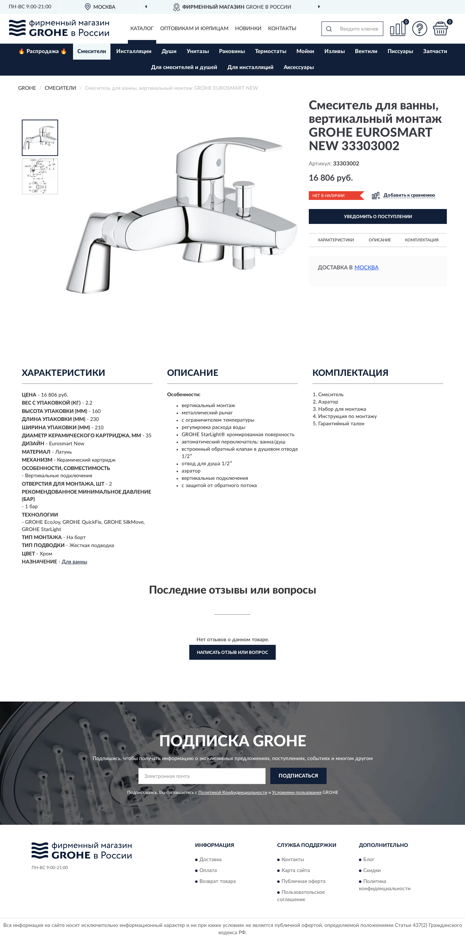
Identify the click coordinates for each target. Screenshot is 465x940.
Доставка (210, 859)
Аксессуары (299, 67)
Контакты (282, 28)
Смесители (91, 51)
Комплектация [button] (421, 240)
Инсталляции (133, 51)
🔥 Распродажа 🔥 (42, 51)
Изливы (334, 51)
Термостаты (270, 51)
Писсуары (400, 51)
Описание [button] (380, 240)
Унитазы (198, 51)
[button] (420, 28)
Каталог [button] (142, 28)
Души (169, 51)
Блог (369, 859)
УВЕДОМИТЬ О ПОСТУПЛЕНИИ (378, 216)
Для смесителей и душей (184, 67)
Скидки (372, 870)
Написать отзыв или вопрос (232, 652)
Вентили (366, 51)
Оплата (208, 870)
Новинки (248, 28)
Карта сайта (296, 870)
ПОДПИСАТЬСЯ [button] (298, 776)
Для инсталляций (250, 67)
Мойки (305, 51)
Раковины (232, 51)
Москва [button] (367, 267)
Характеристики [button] (336, 240)
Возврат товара (217, 881)
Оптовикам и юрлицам (194, 28)
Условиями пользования (297, 792)
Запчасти (435, 51)
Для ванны (74, 562)
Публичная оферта (304, 881)
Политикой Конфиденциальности (232, 792)
